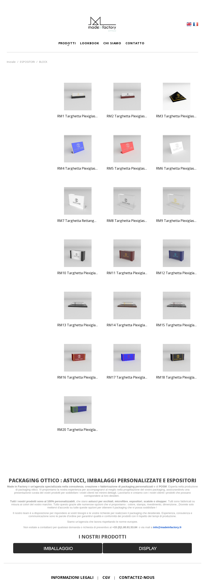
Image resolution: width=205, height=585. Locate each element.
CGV (106, 577)
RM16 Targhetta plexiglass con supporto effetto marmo (77, 377)
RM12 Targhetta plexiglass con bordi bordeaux (176, 273)
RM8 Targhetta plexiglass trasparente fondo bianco (127, 221)
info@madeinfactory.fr (167, 527)
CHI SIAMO (112, 43)
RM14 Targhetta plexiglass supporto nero (127, 325)
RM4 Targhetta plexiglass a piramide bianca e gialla (77, 168)
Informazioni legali (72, 577)
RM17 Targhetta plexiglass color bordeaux (127, 377)
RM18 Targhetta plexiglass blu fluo (176, 377)
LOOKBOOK (89, 43)
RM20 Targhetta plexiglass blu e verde (77, 430)
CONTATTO (135, 43)
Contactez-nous (136, 577)
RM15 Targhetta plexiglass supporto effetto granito (176, 325)
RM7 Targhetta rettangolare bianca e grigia (77, 221)
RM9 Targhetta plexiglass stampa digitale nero (176, 221)
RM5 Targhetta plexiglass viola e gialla (127, 168)
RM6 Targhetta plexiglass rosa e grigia (176, 168)
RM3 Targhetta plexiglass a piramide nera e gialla (176, 116)
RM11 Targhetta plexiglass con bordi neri (127, 273)
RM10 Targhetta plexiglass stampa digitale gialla (77, 273)
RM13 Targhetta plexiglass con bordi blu (77, 325)
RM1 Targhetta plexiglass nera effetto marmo (77, 116)
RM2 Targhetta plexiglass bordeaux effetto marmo (127, 116)
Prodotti (67, 43)
